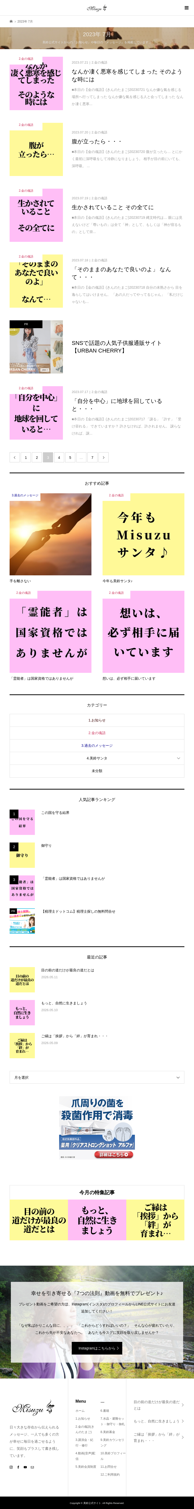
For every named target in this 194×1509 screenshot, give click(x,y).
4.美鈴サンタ (97, 758)
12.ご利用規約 (110, 1474)
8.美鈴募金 (108, 1432)
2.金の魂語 (97, 733)
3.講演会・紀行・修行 (84, 1442)
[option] (39, 1220)
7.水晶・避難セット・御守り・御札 (113, 1421)
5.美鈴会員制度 (86, 1466)
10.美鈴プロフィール (113, 1456)
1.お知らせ (97, 720)
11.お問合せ (109, 1466)
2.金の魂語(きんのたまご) (85, 1429)
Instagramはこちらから (97, 1348)
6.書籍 (105, 1411)
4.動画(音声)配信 (85, 1456)
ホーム (80, 1411)
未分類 (97, 771)
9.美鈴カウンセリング (112, 1442)
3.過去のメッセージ (97, 745)
